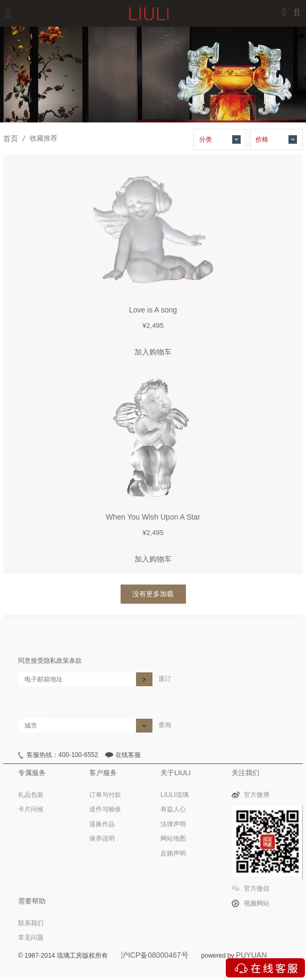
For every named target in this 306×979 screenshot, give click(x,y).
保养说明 (102, 838)
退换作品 (102, 824)
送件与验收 (105, 809)
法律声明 (173, 824)
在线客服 (128, 755)
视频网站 (256, 903)
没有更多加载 (153, 594)
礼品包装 (31, 795)
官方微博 (256, 795)
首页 (10, 138)
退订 (164, 678)
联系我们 (31, 923)
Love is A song (153, 310)
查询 (164, 725)
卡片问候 (31, 809)
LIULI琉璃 (174, 795)
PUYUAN (251, 955)
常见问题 (31, 937)
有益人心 (173, 809)
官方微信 (256, 888)
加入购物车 (153, 352)
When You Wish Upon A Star (153, 517)
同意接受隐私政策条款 (50, 660)
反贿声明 (173, 853)
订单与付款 (105, 795)
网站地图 (173, 838)
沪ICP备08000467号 (155, 955)
